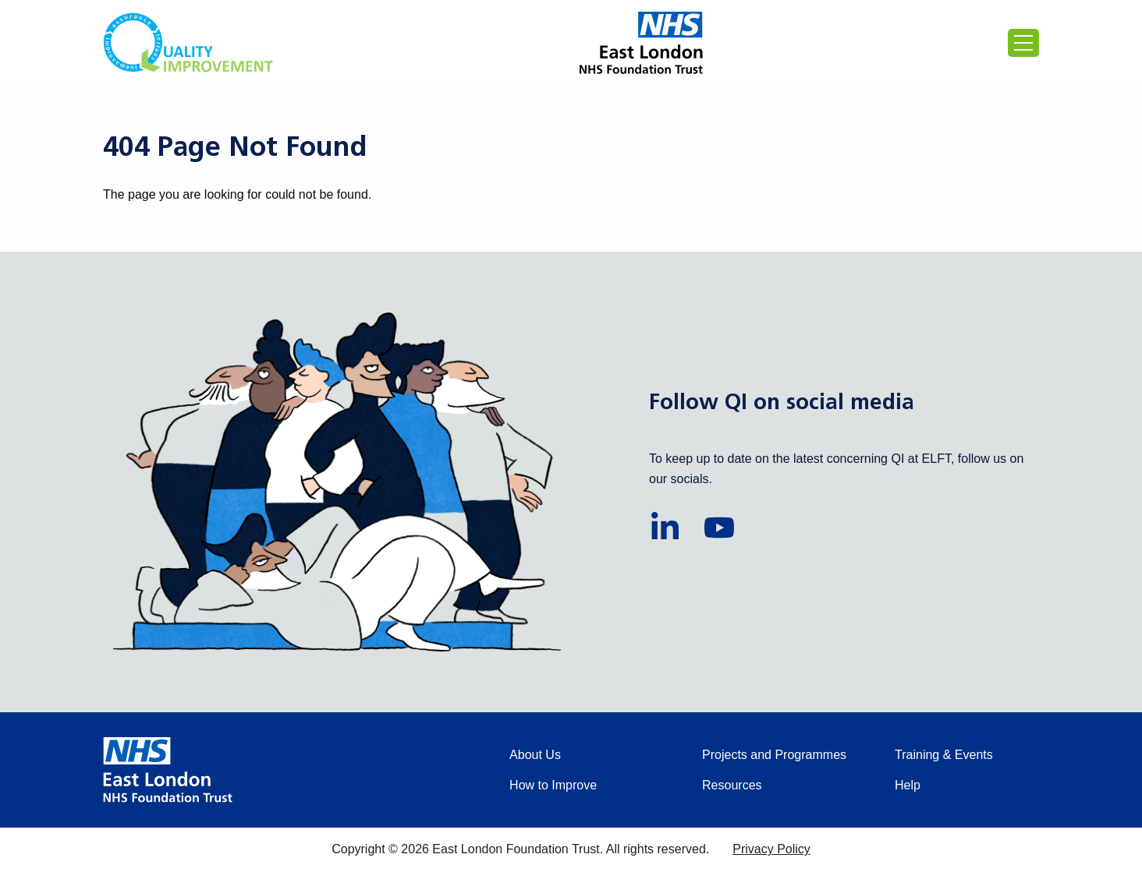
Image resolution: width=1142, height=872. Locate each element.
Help (907, 785)
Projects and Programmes (774, 754)
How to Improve (553, 785)
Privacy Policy (771, 849)
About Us (535, 754)
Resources (731, 785)
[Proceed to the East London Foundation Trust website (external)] (641, 43)
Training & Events (944, 754)
